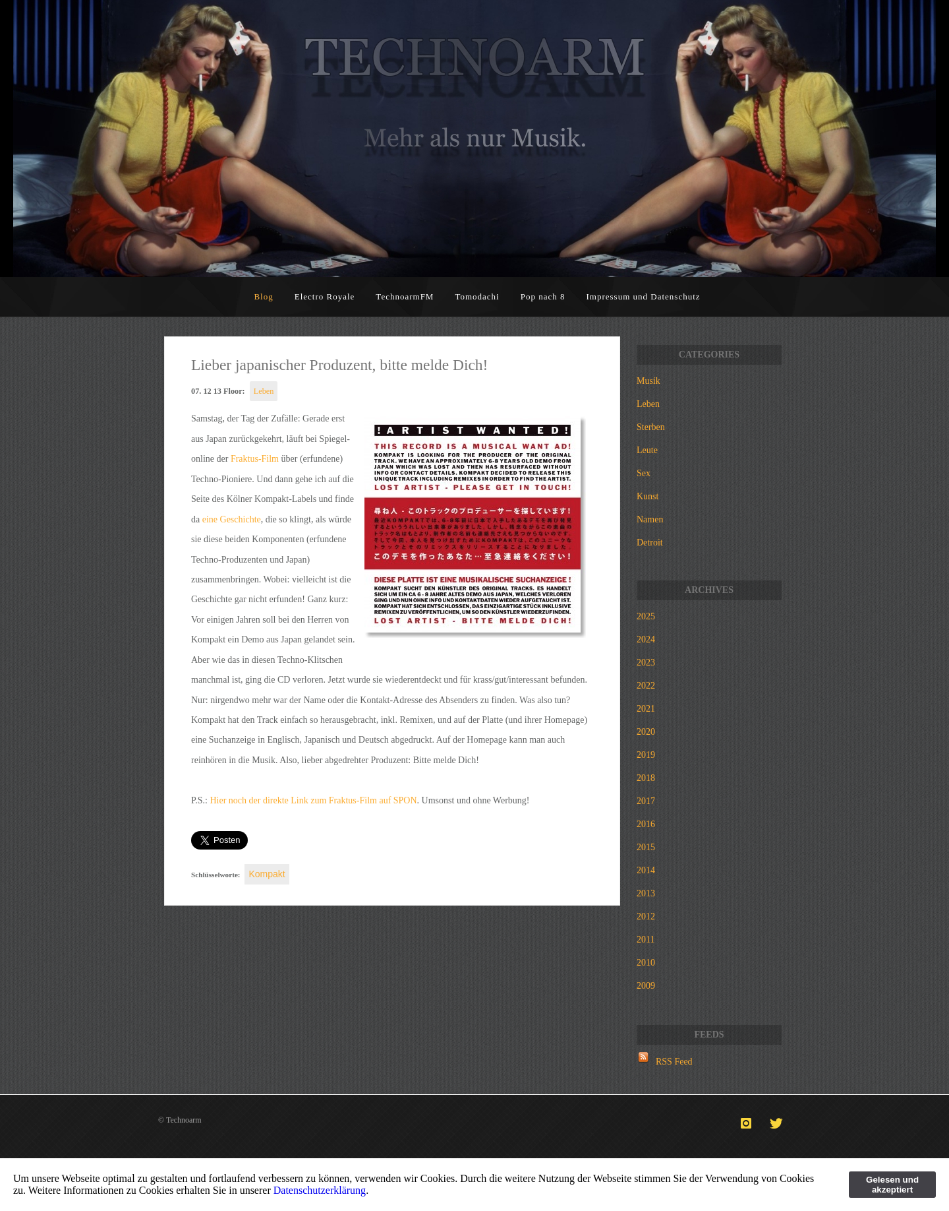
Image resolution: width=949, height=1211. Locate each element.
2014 (646, 870)
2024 (646, 639)
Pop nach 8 (543, 296)
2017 (646, 801)
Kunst (647, 496)
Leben (264, 391)
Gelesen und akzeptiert (892, 1185)
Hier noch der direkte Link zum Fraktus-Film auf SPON (313, 800)
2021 (646, 709)
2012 (646, 916)
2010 (646, 963)
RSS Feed (674, 1062)
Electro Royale (325, 296)
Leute (647, 450)
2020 (646, 732)
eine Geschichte (231, 519)
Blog (263, 296)
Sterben (651, 427)
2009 (646, 986)
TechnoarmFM (405, 296)
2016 (646, 824)
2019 (646, 755)
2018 (646, 778)
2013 (646, 893)
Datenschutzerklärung (319, 1190)
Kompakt (266, 874)
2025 (646, 616)
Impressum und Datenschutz (644, 296)
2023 (646, 663)
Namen (650, 519)
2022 (646, 686)
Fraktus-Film (255, 459)
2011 (645, 940)
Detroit (650, 542)
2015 (646, 847)
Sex (643, 473)
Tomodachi (477, 296)
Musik (648, 381)
